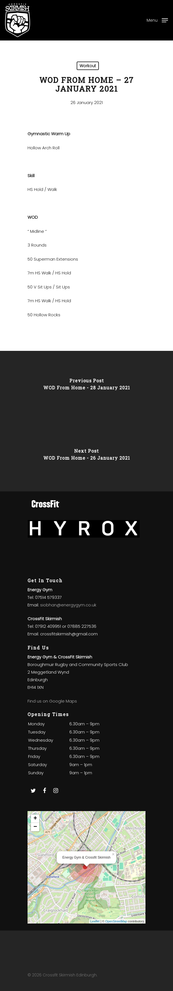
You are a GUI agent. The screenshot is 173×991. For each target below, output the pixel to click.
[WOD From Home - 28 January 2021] (86, 386)
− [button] (35, 827)
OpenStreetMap (116, 921)
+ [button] (35, 818)
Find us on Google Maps (52, 701)
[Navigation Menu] (157, 19)
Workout (87, 66)
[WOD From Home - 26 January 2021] (86, 456)
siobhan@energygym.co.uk (68, 605)
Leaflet (95, 921)
